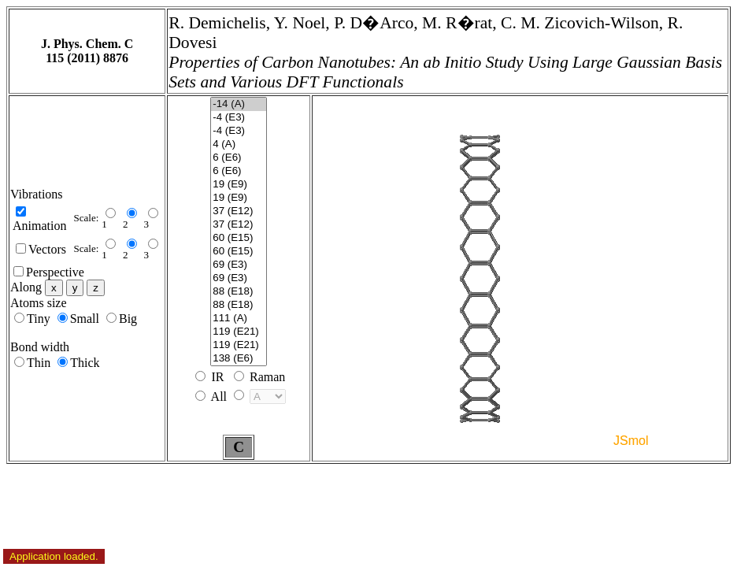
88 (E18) (238, 291)
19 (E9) (238, 184)
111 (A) (238, 318)
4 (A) (238, 144)
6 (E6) (238, 158)
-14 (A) (238, 104)
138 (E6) (238, 358)
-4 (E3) (238, 117)
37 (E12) (238, 211)
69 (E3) (238, 265)
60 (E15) (238, 238)
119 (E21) (238, 332)
